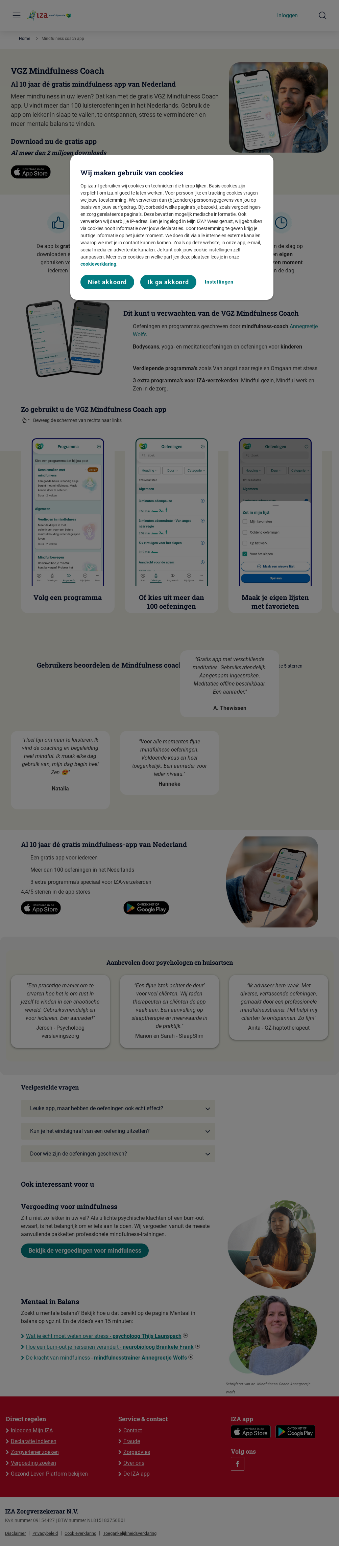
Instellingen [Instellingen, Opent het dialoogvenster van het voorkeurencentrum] (219, 282)
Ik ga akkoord (168, 282)
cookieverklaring (98, 264)
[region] (172, 227)
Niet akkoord (107, 282)
